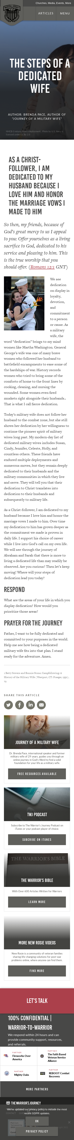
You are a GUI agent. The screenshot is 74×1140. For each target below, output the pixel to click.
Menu (65, 13)
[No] (69, 1122)
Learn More (37, 902)
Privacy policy (37, 1131)
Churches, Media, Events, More (53, 3)
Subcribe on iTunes (37, 839)
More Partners (37, 1089)
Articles (46, 13)
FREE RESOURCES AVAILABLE (37, 774)
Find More (37, 971)
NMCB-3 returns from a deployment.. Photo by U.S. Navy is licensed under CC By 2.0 (34, 133)
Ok (37, 1121)
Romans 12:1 (42, 266)
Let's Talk (37, 1000)
